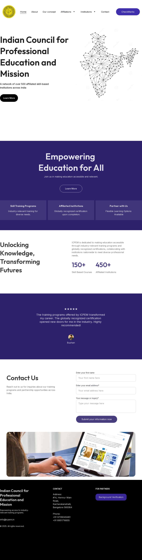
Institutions (86, 11)
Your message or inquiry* (87, 404)
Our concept (49, 11)
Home (23, 11)
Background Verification (111, 497)
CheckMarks (127, 11)
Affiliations (66, 11)
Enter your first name (85, 378)
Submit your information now (96, 424)
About (34, 11)
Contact (105, 11)
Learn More (9, 98)
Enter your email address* (87, 391)
